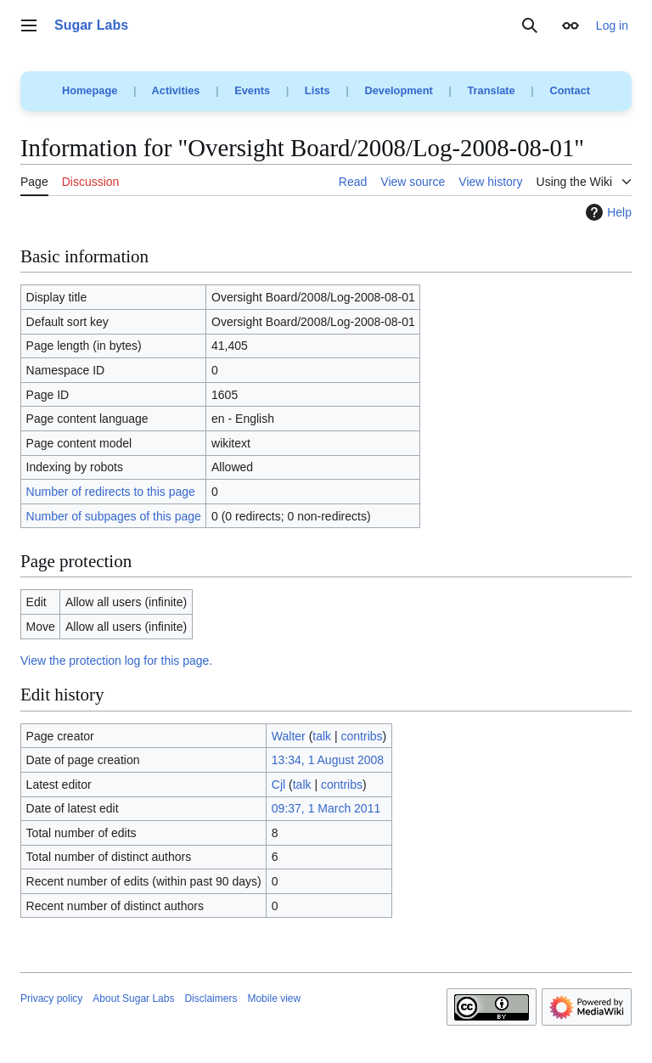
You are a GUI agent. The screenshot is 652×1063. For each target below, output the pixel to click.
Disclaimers (210, 998)
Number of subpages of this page (113, 516)
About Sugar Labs (133, 998)
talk (321, 736)
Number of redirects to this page (110, 491)
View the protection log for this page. (116, 660)
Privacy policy (51, 998)
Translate (491, 90)
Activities (176, 90)
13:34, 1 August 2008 (328, 760)
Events (252, 90)
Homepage (89, 90)
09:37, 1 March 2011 (326, 808)
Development (398, 90)
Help (607, 212)
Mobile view (274, 998)
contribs (362, 736)
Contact (569, 90)
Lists (317, 90)
